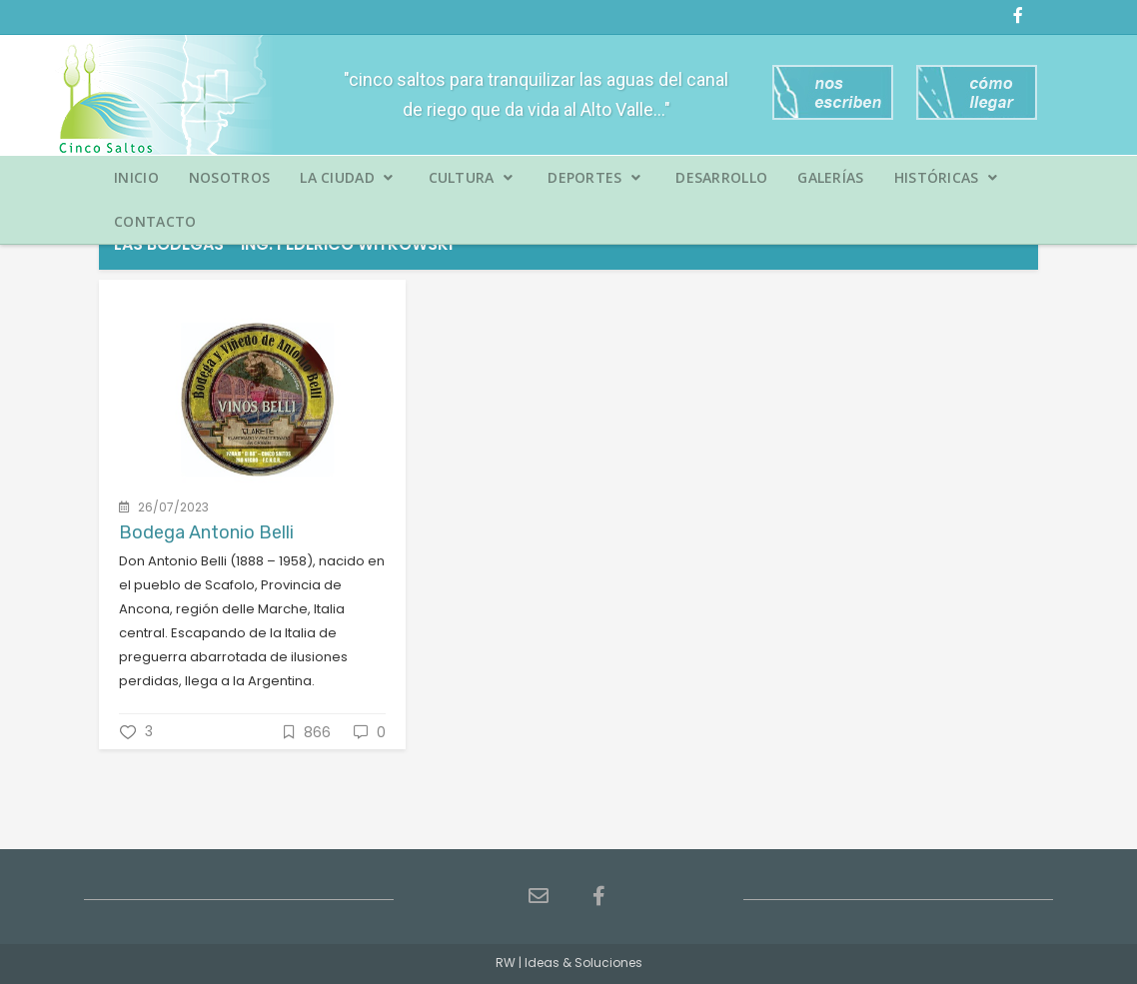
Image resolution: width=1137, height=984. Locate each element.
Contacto (155, 221)
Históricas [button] (946, 177)
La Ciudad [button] (346, 177)
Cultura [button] (471, 177)
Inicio (136, 177)
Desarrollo (721, 177)
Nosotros (229, 177)
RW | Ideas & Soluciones (569, 962)
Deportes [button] (594, 177)
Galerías (830, 177)
